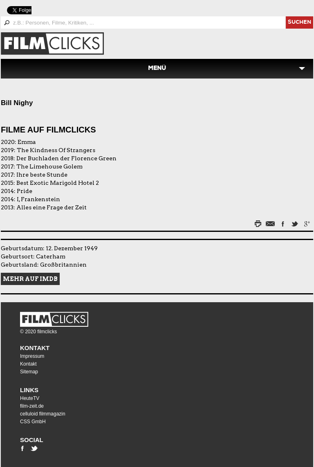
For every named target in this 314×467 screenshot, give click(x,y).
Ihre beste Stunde (41, 174)
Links (29, 389)
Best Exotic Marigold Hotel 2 (57, 183)
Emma (27, 142)
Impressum (32, 356)
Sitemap (29, 372)
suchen (299, 22)
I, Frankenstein (38, 199)
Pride (24, 191)
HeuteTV (29, 398)
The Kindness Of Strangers (56, 150)
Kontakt (34, 347)
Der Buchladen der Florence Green (66, 158)
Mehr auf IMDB (30, 279)
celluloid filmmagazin (42, 414)
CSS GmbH (33, 421)
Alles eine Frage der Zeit (51, 207)
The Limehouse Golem (49, 166)
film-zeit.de (32, 406)
